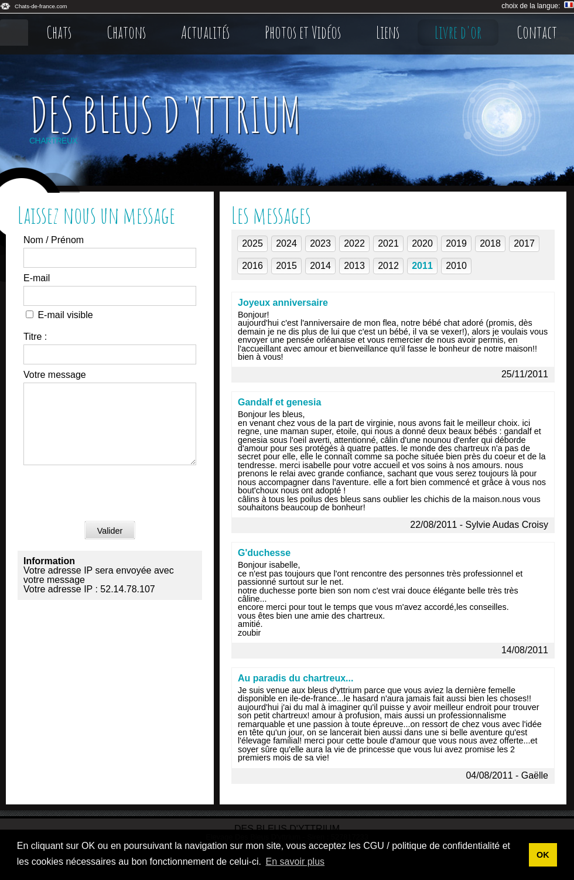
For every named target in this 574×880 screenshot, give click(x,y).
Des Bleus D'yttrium (165, 114)
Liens (387, 32)
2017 (524, 243)
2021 (388, 243)
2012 (388, 266)
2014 (320, 266)
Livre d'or (458, 32)
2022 (354, 243)
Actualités (205, 32)
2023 (320, 243)
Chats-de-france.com (41, 6)
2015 (286, 266)
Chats (58, 32)
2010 (456, 266)
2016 (252, 266)
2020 (422, 243)
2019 (456, 243)
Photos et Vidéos (303, 32)
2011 (422, 266)
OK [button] (543, 854)
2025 (252, 243)
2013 (354, 266)
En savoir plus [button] (295, 862)
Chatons (126, 32)
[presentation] (112, 508)
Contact (537, 32)
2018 (490, 243)
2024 (286, 243)
